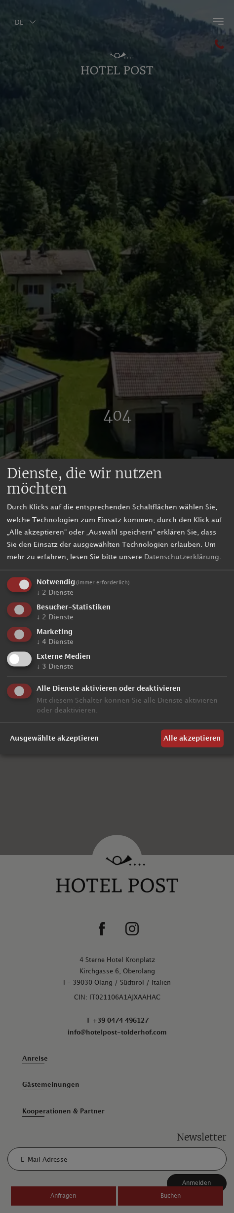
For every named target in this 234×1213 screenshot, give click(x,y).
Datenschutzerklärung (181, 557)
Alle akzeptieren (192, 738)
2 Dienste (55, 592)
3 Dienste (55, 666)
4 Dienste (55, 641)
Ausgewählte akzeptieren (54, 738)
